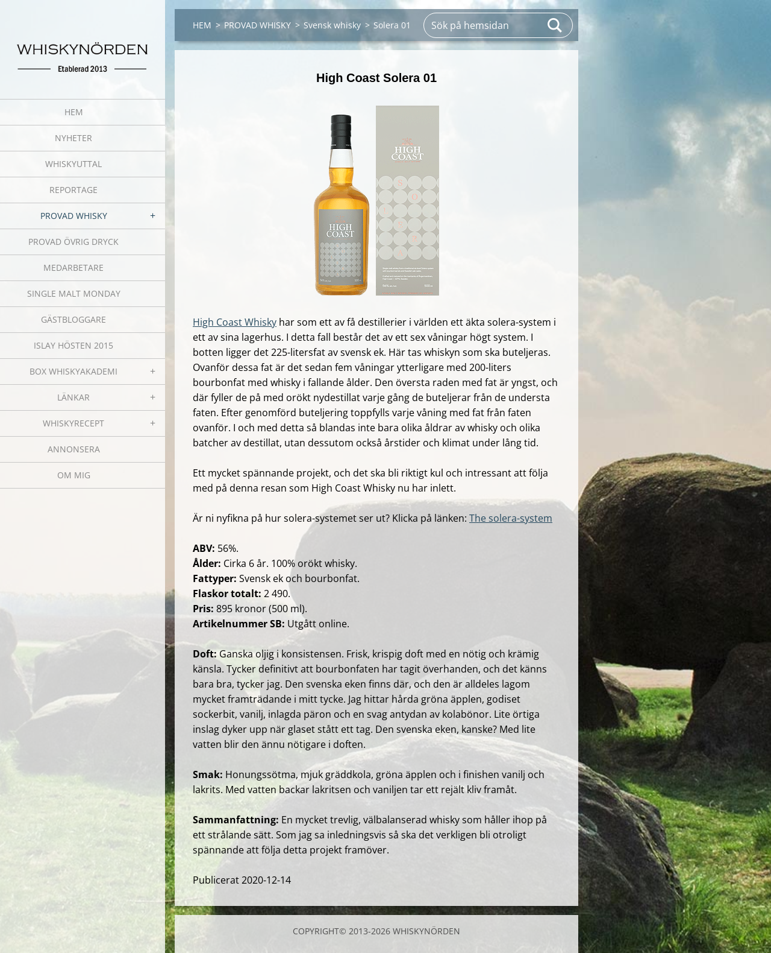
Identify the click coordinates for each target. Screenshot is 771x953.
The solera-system (510, 518)
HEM (73, 112)
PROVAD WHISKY (73, 215)
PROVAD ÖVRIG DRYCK (73, 241)
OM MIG (73, 475)
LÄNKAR (73, 397)
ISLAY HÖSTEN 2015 (73, 345)
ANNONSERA (74, 449)
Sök (555, 25)
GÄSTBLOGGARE (73, 319)
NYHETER (73, 138)
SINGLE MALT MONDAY (73, 293)
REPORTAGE (73, 189)
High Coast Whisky (234, 322)
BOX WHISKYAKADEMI (73, 371)
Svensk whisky (332, 25)
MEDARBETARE (73, 267)
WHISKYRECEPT (73, 423)
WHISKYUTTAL (73, 163)
